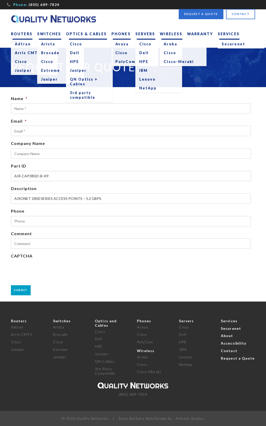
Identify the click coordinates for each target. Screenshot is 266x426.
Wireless (171, 34)
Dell (98, 339)
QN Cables (104, 361)
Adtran (17, 327)
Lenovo (185, 357)
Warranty (200, 34)
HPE (98, 346)
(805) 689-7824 (44, 4)
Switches (49, 34)
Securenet (231, 328)
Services (229, 34)
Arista (58, 327)
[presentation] (50, 271)
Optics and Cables (106, 323)
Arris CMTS (21, 334)
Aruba (142, 357)
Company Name (28, 143)
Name (19, 98)
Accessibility (233, 343)
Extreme (60, 349)
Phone (17, 210)
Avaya (142, 327)
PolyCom (145, 342)
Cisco (16, 342)
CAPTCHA (21, 255)
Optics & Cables (86, 34)
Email (19, 120)
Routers (21, 34)
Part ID (18, 165)
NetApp (185, 364)
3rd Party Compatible (105, 371)
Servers (145, 34)
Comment (21, 233)
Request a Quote (201, 14)
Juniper (17, 349)
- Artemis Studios (188, 418)
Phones (121, 34)
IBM (183, 349)
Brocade (60, 334)
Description (24, 188)
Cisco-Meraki (149, 371)
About (19, 42)
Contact (241, 14)
